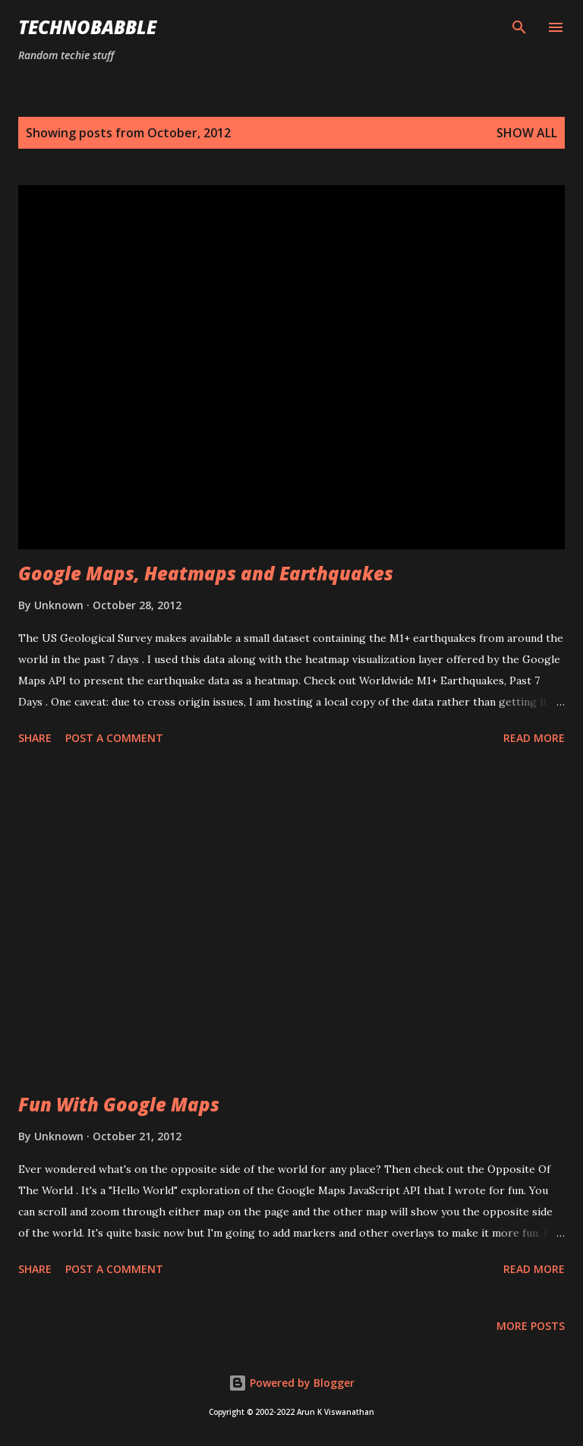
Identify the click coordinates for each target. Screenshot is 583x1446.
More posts (530, 1326)
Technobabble (87, 26)
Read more (534, 738)
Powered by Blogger (291, 1382)
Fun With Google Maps (118, 1104)
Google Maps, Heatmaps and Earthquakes (205, 573)
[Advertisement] (291, 922)
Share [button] (35, 738)
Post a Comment (114, 738)
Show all (526, 132)
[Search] (519, 27)
